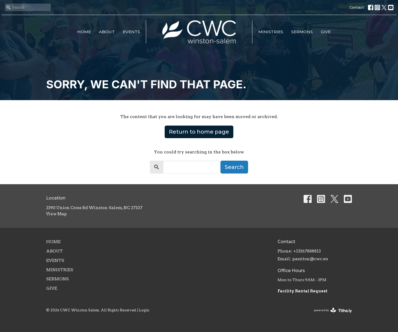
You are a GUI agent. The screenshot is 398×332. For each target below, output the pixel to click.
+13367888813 (307, 251)
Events (131, 31)
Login (144, 310)
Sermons (302, 31)
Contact (356, 7)
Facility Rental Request (303, 291)
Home (84, 31)
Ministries (270, 31)
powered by (333, 310)
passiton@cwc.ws (310, 258)
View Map (56, 214)
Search (234, 167)
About (107, 31)
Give (326, 31)
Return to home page (199, 132)
